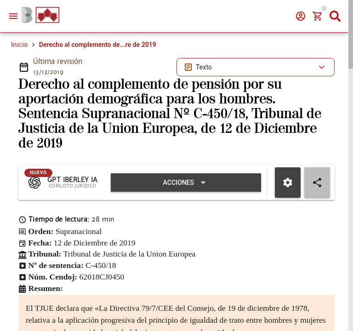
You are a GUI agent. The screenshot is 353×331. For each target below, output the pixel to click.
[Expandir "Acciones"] (186, 182)
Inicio (19, 44)
